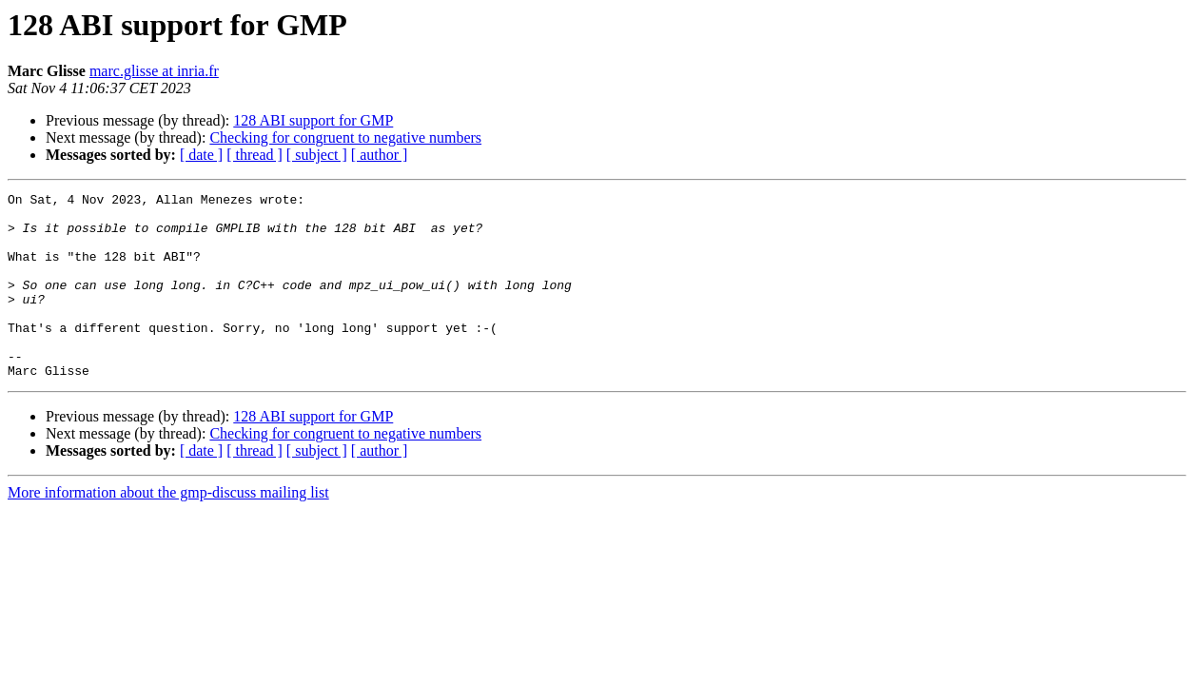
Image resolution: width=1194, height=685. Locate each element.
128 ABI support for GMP (313, 120)
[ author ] (379, 155)
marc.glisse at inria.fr (154, 71)
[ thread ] (254, 155)
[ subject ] (316, 155)
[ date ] (201, 155)
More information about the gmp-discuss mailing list (168, 529)
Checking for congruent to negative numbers (345, 137)
